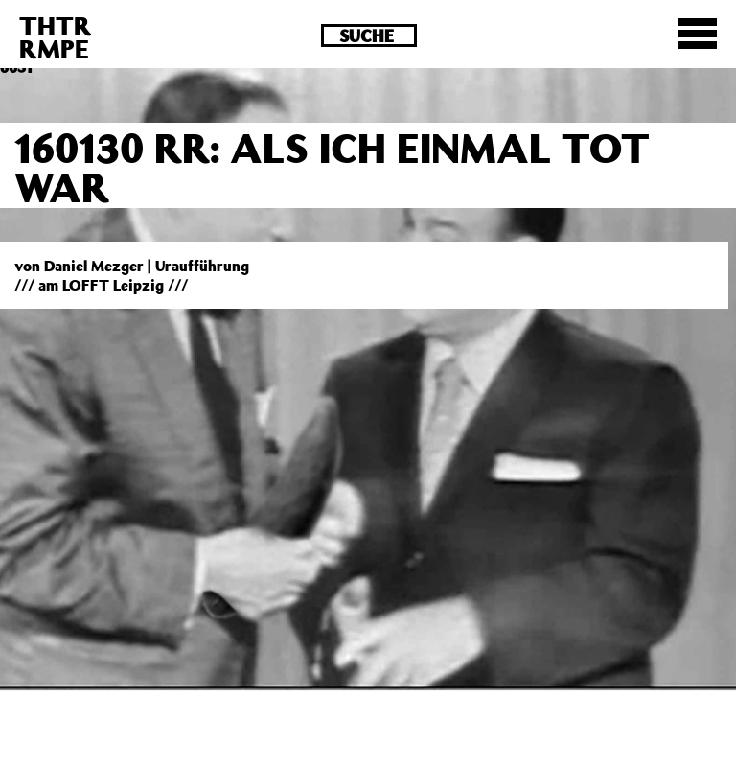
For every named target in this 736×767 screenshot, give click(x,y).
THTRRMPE (55, 37)
